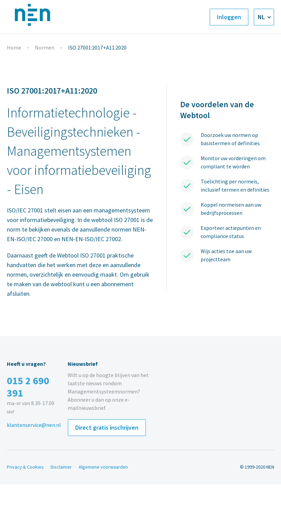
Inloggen (229, 17)
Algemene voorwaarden (103, 467)
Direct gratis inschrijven (106, 428)
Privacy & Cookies (25, 467)
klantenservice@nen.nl (34, 425)
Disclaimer (61, 467)
